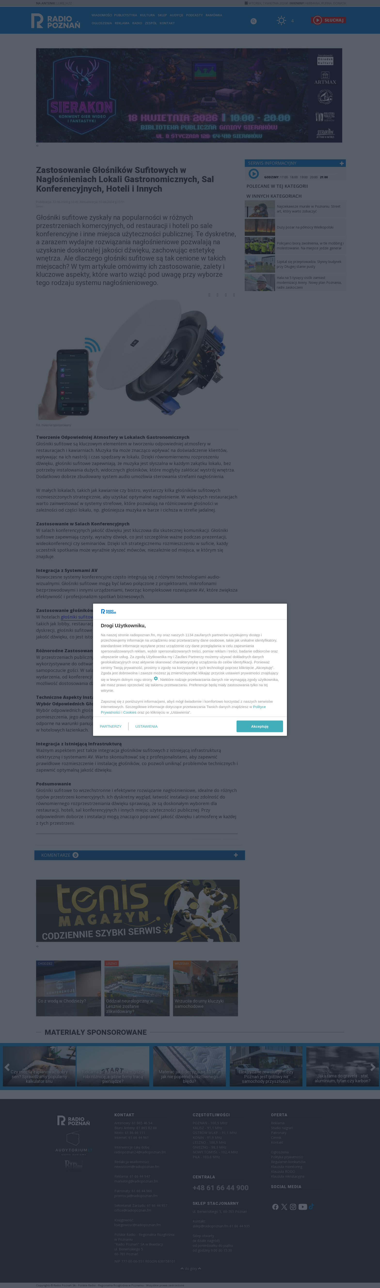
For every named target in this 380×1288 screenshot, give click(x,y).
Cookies (129, 712)
